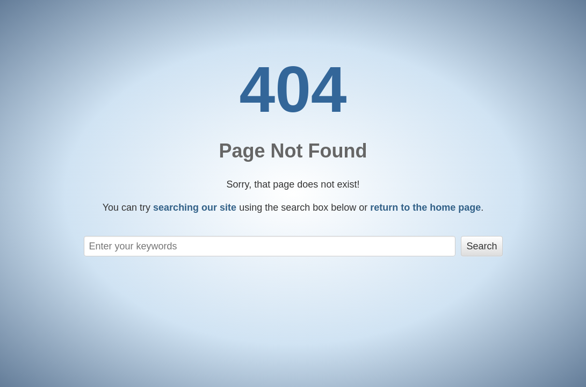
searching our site (194, 207)
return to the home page (425, 207)
